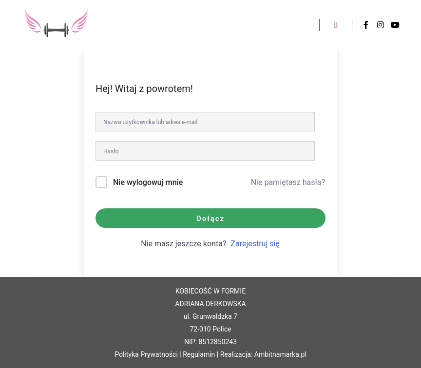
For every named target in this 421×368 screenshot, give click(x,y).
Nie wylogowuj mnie (148, 182)
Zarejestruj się (255, 243)
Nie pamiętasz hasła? (288, 182)
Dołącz (210, 218)
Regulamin (199, 354)
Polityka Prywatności (146, 354)
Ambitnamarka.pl (280, 354)
